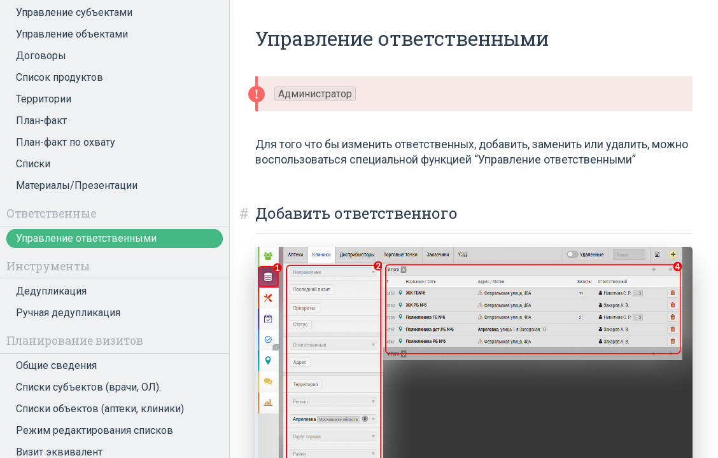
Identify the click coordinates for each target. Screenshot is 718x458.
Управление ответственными (86, 238)
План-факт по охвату (65, 142)
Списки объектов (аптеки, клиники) (100, 409)
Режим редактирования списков (94, 430)
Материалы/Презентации (76, 185)
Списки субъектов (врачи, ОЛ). (88, 387)
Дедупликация (51, 291)
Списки (33, 164)
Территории (43, 99)
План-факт (41, 120)
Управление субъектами (74, 12)
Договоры (41, 56)
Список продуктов (59, 77)
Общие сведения (56, 365)
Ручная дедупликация (68, 313)
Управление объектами (72, 34)
